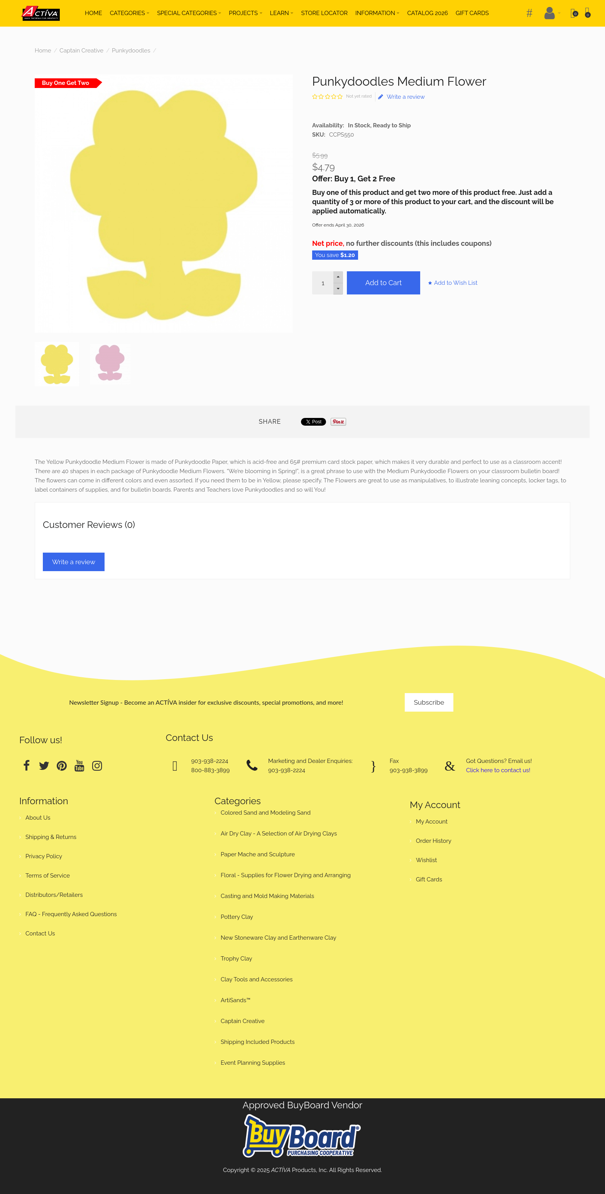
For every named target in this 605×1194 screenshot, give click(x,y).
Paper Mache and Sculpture (258, 854)
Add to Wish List (456, 282)
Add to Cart (383, 283)
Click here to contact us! (498, 770)
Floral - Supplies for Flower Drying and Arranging (286, 875)
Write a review (401, 96)
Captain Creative (81, 50)
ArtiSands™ (235, 1000)
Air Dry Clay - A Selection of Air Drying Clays (279, 833)
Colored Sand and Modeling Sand (266, 812)
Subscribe (429, 702)
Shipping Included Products (258, 1041)
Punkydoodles (131, 50)
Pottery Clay (237, 916)
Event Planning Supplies (253, 1062)
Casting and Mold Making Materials (267, 896)
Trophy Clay (236, 958)
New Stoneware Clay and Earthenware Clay (278, 937)
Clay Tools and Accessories (257, 979)
